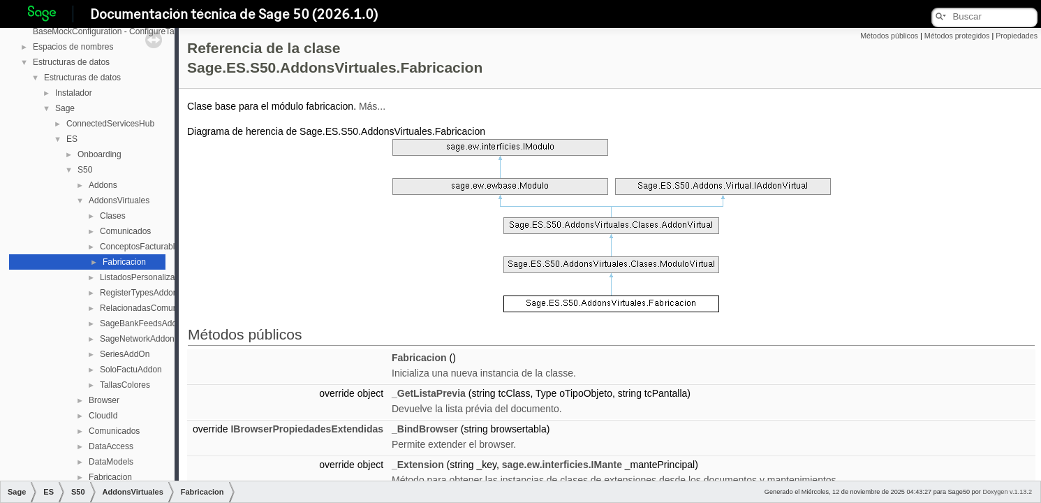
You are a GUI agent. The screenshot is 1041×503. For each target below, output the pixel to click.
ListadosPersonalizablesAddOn (158, 277)
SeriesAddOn (124, 354)
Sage (65, 108)
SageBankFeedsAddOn (144, 323)
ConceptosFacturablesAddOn (154, 247)
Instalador (73, 93)
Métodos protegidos (957, 35)
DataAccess (111, 446)
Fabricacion (124, 262)
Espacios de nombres (73, 47)
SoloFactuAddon (131, 369)
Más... (372, 106)
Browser (104, 400)
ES (71, 139)
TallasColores (125, 385)
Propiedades (1017, 35)
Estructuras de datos (71, 62)
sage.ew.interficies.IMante (562, 464)
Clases (113, 216)
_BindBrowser (425, 429)
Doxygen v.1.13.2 (1007, 491)
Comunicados (125, 231)
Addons (103, 185)
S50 (84, 170)
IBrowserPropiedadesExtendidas (306, 429)
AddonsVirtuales (119, 200)
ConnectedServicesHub (110, 124)
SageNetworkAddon (137, 339)
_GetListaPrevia (429, 393)
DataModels (111, 462)
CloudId (103, 416)
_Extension (418, 464)
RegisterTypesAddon (138, 293)
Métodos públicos (889, 35)
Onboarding (99, 154)
